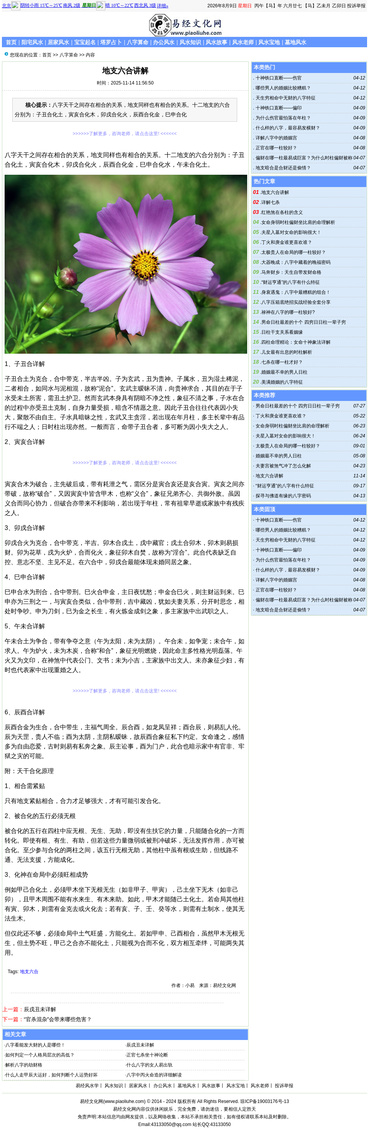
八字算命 (137, 42)
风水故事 (216, 42)
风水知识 (190, 42)
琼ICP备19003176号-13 (264, 1101)
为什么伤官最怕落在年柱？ (282, 118)
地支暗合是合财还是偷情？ (282, 168)
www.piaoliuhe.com (124, 1101)
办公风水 (164, 42)
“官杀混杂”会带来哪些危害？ (58, 1019)
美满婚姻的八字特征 (282, 382)
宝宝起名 (85, 42)
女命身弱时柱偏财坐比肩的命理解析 (298, 222)
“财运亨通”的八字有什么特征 (290, 282)
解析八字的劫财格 (23, 1065)
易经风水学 (87, 1085)
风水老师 (243, 42)
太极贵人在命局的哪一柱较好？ (293, 252)
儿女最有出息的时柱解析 (286, 352)
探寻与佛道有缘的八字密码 (283, 495)
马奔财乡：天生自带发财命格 (291, 272)
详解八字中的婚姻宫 (275, 138)
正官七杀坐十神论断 (147, 1055)
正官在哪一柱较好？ (275, 148)
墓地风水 (295, 42)
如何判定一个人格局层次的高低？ (40, 1055)
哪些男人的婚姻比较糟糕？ (282, 88)
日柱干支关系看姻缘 (282, 332)
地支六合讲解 (275, 192)
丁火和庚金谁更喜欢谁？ (286, 242)
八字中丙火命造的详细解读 (154, 1075)
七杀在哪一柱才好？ (282, 362)
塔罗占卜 (111, 42)
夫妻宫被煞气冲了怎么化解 (283, 466)
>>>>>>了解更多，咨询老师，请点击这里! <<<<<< (125, 133)
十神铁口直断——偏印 (277, 108)
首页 (11, 42)
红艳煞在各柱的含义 (282, 212)
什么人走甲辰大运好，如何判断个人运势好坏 (51, 1075)
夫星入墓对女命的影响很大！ (291, 232)
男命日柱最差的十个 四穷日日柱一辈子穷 (303, 322)
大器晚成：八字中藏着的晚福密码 (296, 262)
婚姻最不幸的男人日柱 (284, 372)
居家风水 (58, 42)
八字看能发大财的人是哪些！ (35, 1045)
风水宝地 (269, 42)
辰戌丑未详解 (40, 1009)
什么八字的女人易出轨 (149, 1065)
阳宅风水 (32, 42)
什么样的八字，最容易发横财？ (287, 128)
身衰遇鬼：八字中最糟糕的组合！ (296, 292)
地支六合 (29, 971)
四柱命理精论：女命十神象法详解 (296, 342)
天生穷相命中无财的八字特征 (284, 98)
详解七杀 (270, 202)
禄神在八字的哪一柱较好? (288, 312)
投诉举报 (356, 5)
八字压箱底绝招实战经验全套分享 (296, 302)
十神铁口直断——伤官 (277, 78)
